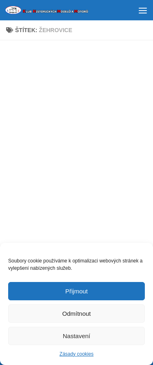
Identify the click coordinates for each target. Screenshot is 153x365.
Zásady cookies (76, 355)
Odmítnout (76, 313)
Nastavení (77, 336)
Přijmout (76, 291)
